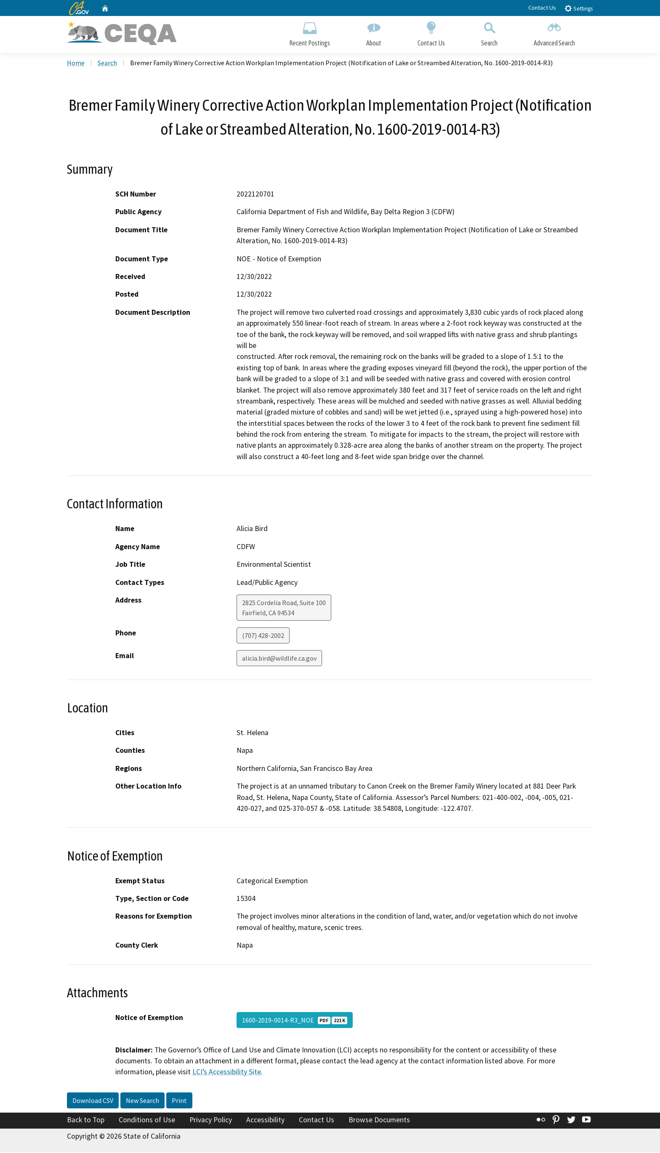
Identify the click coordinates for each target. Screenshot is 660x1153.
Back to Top (85, 1120)
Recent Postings (309, 32)
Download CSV (92, 1101)
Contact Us (542, 7)
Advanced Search (554, 32)
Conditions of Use (147, 1120)
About (373, 32)
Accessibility (265, 1120)
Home (76, 63)
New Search (142, 1101)
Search (489, 32)
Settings (578, 8)
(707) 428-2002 (263, 636)
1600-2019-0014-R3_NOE (294, 1021)
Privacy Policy (210, 1120)
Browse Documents (379, 1120)
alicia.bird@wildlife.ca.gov (279, 659)
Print (179, 1101)
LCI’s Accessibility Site (226, 1073)
